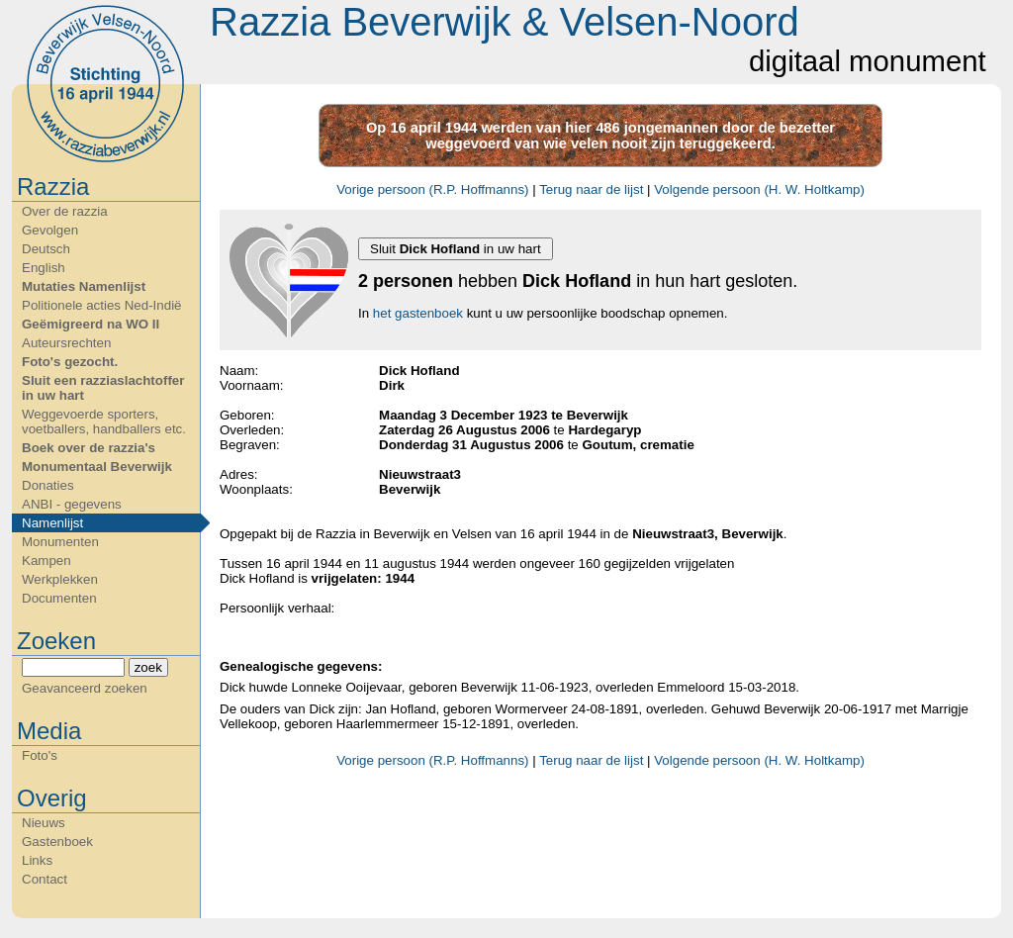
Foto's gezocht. (70, 361)
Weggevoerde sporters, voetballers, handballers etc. (104, 421)
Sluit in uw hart (455, 248)
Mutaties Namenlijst (83, 286)
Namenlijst (52, 523)
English (43, 267)
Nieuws (43, 822)
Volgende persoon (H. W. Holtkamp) (759, 189)
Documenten (59, 598)
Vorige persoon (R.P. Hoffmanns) (432, 189)
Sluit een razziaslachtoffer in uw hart (103, 388)
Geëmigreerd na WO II (90, 324)
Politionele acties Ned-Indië (102, 305)
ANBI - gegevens (72, 504)
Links (37, 860)
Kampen (46, 560)
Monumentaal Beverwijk (97, 466)
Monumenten (60, 541)
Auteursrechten (66, 342)
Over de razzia (65, 211)
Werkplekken (60, 579)
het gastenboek (418, 313)
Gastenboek (57, 841)
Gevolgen (50, 230)
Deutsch (46, 248)
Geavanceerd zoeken (84, 688)
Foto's (39, 755)
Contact (44, 879)
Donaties (48, 485)
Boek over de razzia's (88, 447)
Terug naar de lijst (591, 189)
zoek (148, 667)
